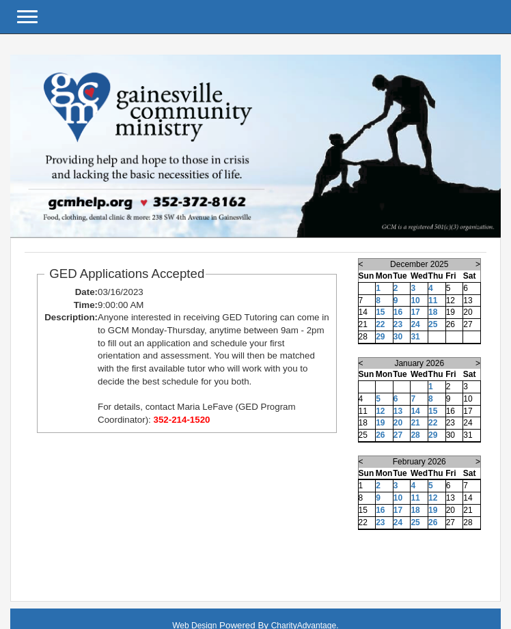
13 (397, 411)
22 (380, 324)
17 (415, 312)
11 (432, 300)
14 (415, 411)
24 (415, 324)
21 (415, 423)
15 (380, 312)
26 (380, 435)
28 (415, 435)
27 (397, 435)
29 (380, 336)
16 (397, 312)
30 (397, 336)
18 (432, 312)
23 (397, 324)
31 (415, 336)
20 (397, 423)
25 (432, 324)
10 (415, 300)
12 (380, 411)
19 (380, 423)
